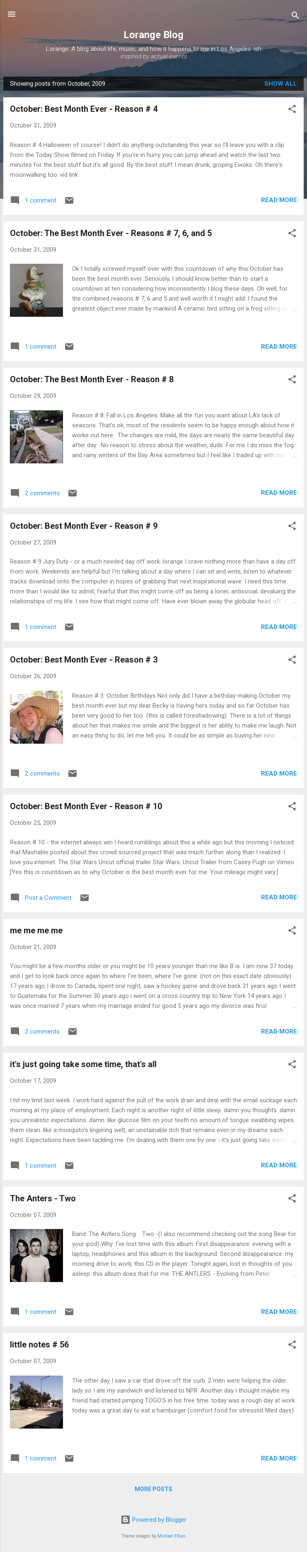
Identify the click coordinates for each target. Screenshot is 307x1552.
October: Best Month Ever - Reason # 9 (83, 526)
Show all (280, 83)
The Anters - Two (43, 1198)
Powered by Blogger (153, 1519)
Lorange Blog (153, 35)
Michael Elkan (171, 1536)
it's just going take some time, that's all (83, 1064)
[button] (292, 110)
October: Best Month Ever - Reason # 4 (83, 109)
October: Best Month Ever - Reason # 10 (86, 806)
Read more (279, 200)
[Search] (295, 16)
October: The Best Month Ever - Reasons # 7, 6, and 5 (111, 233)
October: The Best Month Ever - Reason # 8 (92, 379)
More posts (153, 1489)
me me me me (36, 930)
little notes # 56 (39, 1345)
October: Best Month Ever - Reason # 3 (83, 660)
